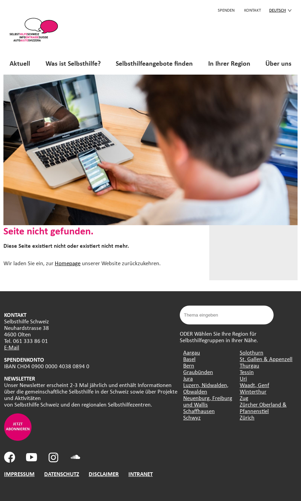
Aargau (191, 352)
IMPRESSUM (19, 474)
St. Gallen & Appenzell (266, 359)
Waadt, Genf (254, 385)
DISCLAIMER (104, 474)
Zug (244, 398)
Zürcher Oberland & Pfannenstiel (263, 407)
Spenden (226, 10)
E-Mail (11, 347)
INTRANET (140, 474)
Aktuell (20, 63)
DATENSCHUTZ (61, 474)
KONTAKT (252, 10)
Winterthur (253, 391)
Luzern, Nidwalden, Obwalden (205, 388)
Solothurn (251, 352)
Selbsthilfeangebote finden (154, 63)
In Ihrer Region (229, 63)
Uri (243, 378)
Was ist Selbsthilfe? (73, 63)
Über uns (278, 63)
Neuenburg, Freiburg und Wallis (207, 401)
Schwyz (192, 417)
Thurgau (249, 365)
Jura (188, 378)
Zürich (247, 417)
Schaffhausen (199, 411)
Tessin (247, 372)
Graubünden (198, 372)
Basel (189, 359)
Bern (188, 365)
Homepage (67, 263)
